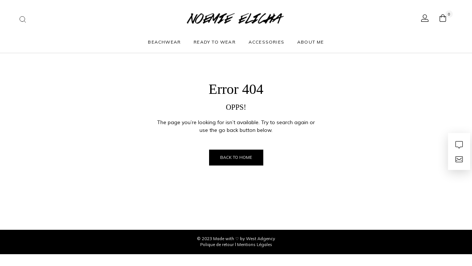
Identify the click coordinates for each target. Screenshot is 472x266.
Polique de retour (217, 244)
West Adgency (260, 238)
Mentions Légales (254, 244)
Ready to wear (215, 42)
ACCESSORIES (266, 42)
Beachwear (164, 42)
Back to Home (236, 157)
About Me (310, 42)
